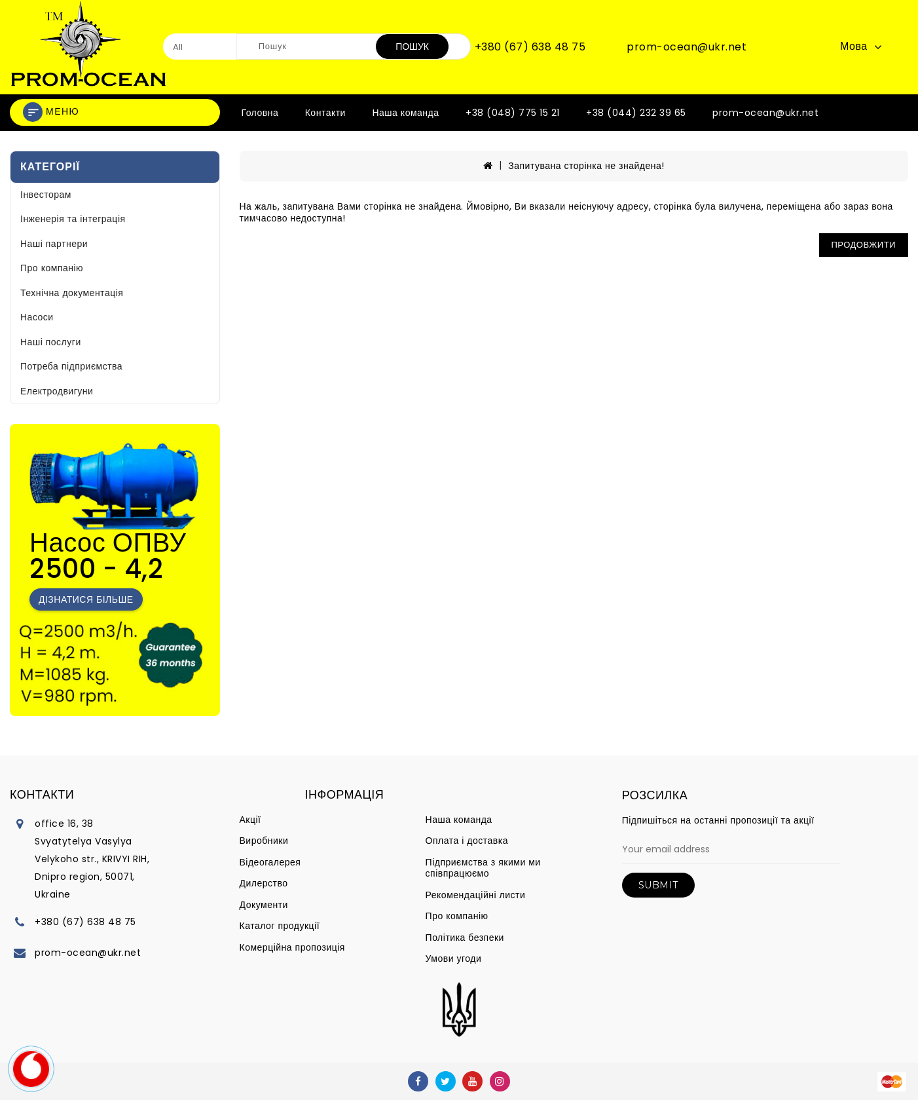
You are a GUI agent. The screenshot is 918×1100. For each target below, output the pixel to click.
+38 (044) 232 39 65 (636, 112)
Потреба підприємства (71, 366)
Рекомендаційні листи (476, 894)
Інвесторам (45, 194)
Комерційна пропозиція (292, 947)
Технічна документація (71, 292)
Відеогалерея (270, 862)
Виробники (264, 840)
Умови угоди (454, 958)
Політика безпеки (465, 937)
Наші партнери (54, 243)
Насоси (37, 317)
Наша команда (405, 112)
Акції (250, 819)
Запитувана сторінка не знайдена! (586, 165)
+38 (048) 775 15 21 (513, 112)
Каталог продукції (280, 925)
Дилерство (264, 883)
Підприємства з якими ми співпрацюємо (483, 868)
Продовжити (864, 244)
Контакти (325, 112)
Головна (260, 112)
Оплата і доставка (467, 840)
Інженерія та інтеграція (73, 218)
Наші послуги (50, 342)
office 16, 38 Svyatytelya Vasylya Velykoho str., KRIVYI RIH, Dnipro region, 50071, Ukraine (92, 859)
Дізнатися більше (86, 599)
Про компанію (51, 268)
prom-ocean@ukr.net (686, 47)
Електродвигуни (56, 391)
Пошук (412, 46)
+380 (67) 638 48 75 (530, 47)
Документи (264, 904)
